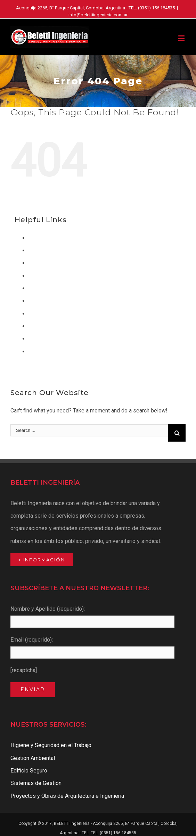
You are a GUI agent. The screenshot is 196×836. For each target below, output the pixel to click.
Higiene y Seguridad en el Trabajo (68, 301)
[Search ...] (89, 430)
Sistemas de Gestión (54, 351)
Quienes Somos (47, 338)
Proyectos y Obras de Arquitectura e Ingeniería (85, 326)
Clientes (38, 250)
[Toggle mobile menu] (182, 38)
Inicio (35, 313)
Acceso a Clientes (50, 238)
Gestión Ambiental (50, 288)
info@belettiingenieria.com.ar (98, 14)
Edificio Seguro (46, 276)
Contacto (39, 263)
